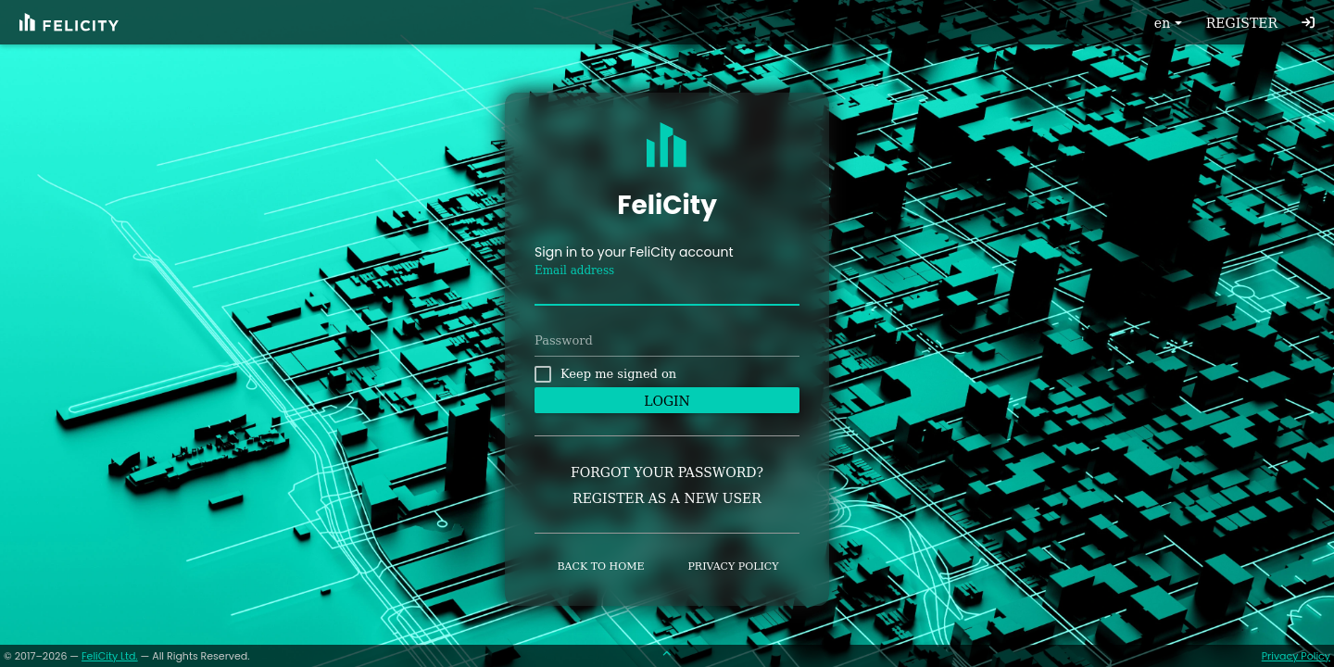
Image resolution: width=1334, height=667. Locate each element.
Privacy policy (732, 566)
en (1170, 23)
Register (1241, 23)
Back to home (601, 566)
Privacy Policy (1296, 655)
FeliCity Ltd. (110, 655)
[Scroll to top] (667, 655)
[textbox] (667, 291)
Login (667, 401)
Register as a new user (667, 498)
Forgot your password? (667, 472)
